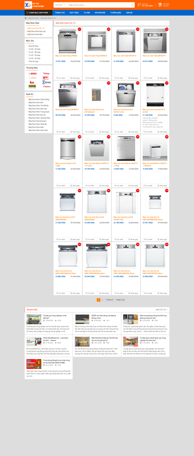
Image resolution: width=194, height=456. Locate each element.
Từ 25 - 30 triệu (34, 52)
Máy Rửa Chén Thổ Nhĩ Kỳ (38, 106)
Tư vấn (87, 13)
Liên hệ (129, 13)
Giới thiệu (74, 13)
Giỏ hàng (166, 5)
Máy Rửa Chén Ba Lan (37, 115)
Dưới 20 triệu (33, 46)
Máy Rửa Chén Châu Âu (38, 124)
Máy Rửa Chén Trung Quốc (39, 112)
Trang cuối (120, 300)
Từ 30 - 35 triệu (34, 55)
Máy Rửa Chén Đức (36, 103)
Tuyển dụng (115, 13)
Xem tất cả (162, 310)
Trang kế (109, 300)
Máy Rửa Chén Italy (36, 127)
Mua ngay (75, 78)
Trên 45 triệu (33, 61)
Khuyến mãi (100, 13)
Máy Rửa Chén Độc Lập (37, 31)
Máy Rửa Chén (34, 18)
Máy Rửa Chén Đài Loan (38, 109)
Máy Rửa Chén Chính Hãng (39, 99)
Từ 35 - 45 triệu (34, 58)
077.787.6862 (147, 6)
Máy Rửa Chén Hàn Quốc (38, 130)
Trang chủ (60, 13)
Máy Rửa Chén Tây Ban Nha (39, 118)
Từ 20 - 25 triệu (34, 49)
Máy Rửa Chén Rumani (37, 121)
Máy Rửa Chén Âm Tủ (48, 18)
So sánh (60, 78)
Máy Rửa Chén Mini (35, 34)
